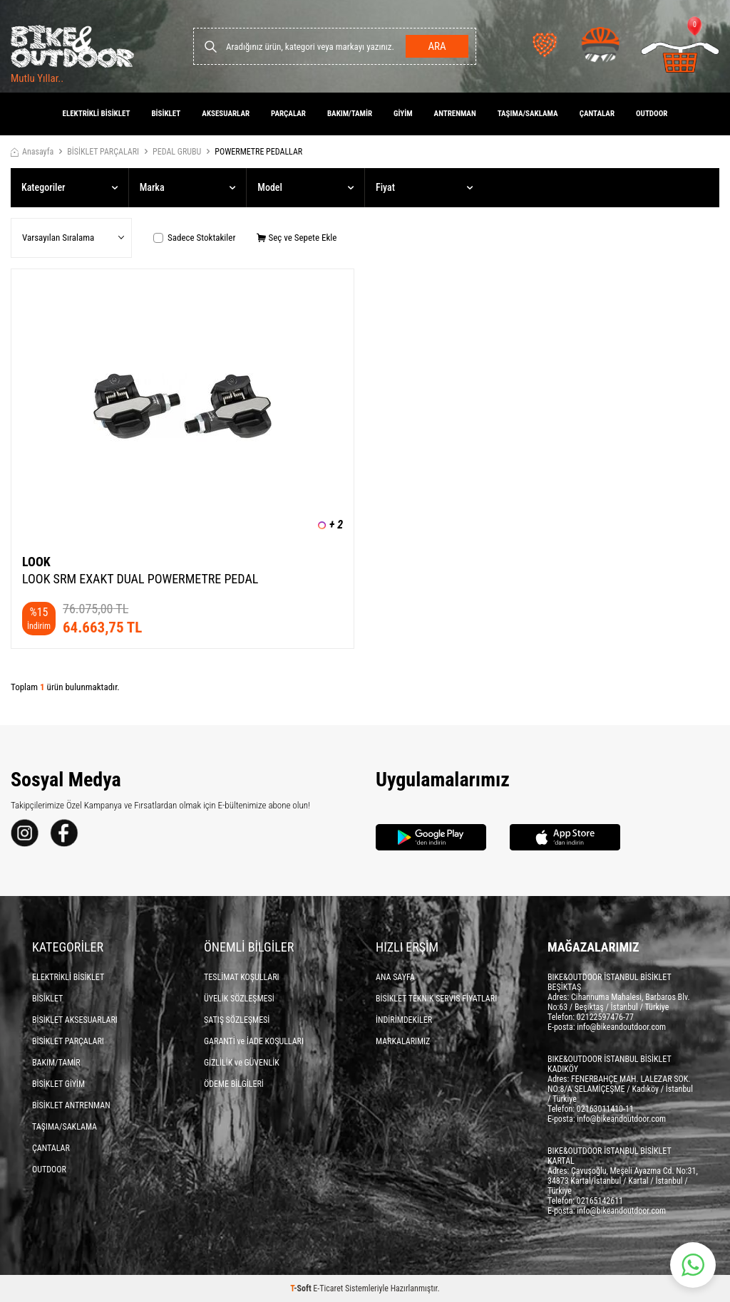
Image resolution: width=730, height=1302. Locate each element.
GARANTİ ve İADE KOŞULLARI (254, 1041)
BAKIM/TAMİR (349, 113)
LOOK (36, 561)
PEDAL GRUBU (177, 152)
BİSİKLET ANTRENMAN (71, 1105)
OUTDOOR (651, 113)
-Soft (301, 1288)
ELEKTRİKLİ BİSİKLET (96, 113)
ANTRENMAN (455, 113)
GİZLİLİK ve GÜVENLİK (241, 1063)
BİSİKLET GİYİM (58, 1084)
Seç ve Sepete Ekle (296, 237)
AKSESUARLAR (226, 113)
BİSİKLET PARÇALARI (103, 152)
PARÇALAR (288, 113)
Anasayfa (32, 152)
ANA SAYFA (395, 977)
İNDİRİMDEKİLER (404, 1020)
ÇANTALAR (597, 113)
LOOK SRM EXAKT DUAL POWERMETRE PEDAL (140, 578)
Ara (437, 46)
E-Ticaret (328, 1288)
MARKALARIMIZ (403, 1041)
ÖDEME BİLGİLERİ (234, 1084)
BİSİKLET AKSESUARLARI (75, 1020)
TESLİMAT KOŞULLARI (241, 977)
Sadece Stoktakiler (194, 237)
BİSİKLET (165, 113)
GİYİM (403, 113)
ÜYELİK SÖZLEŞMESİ (239, 999)
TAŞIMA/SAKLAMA (528, 113)
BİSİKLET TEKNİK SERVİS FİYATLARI (436, 999)
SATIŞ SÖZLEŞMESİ (236, 1020)
